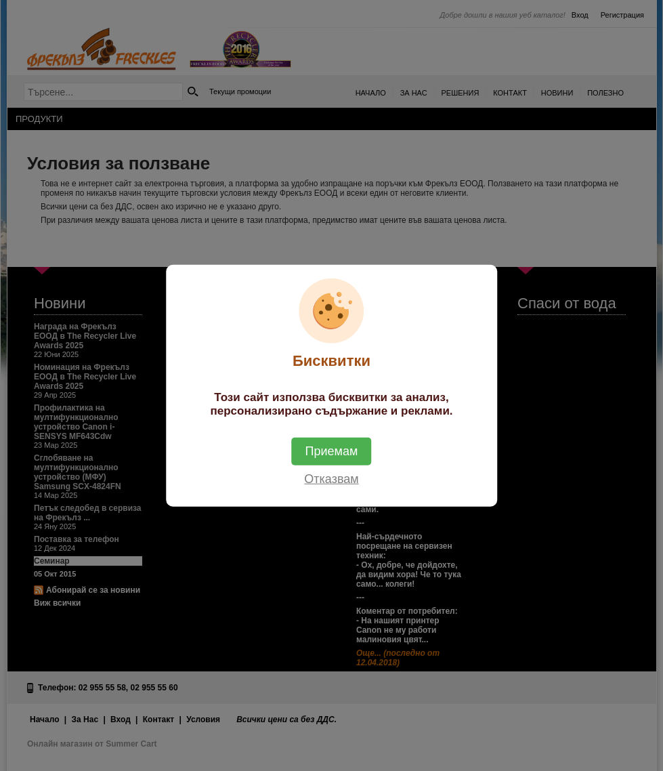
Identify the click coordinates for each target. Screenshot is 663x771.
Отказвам (331, 478)
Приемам (331, 450)
